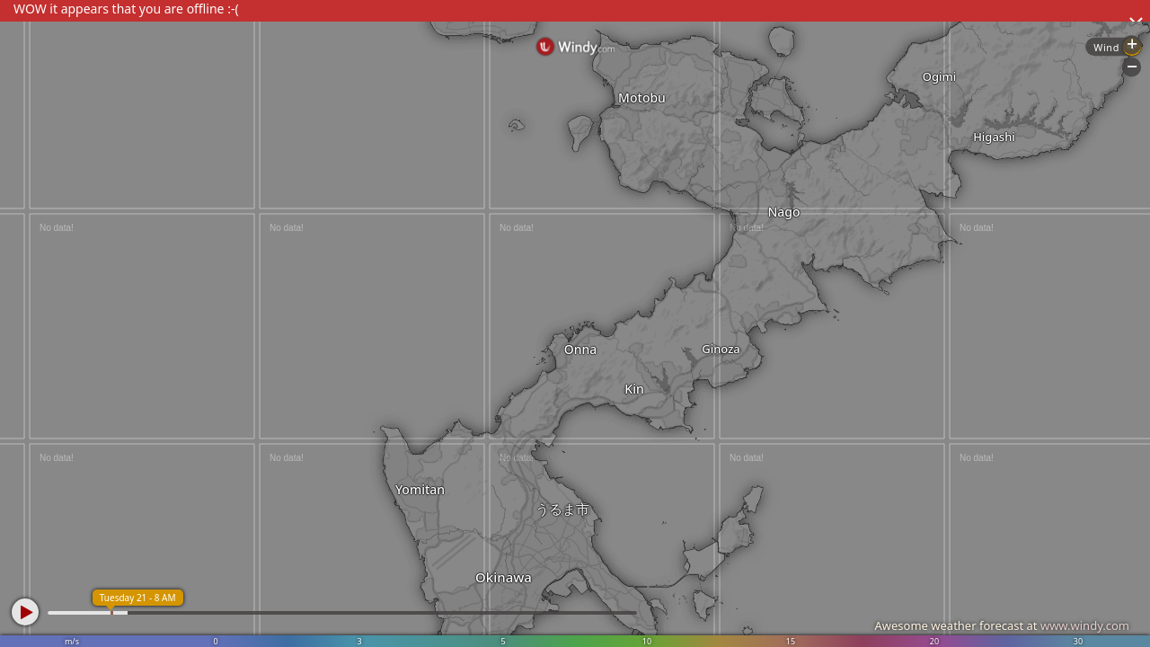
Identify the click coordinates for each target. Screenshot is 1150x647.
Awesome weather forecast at (1001, 625)
